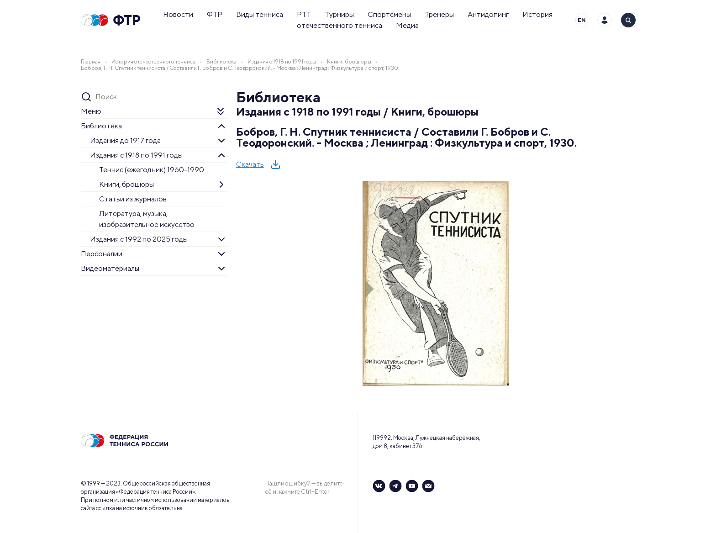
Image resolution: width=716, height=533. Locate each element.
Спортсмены (389, 14)
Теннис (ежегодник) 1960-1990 (151, 169)
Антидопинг (488, 14)
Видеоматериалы (110, 268)
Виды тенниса (259, 14)
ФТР (214, 14)
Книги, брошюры (126, 184)
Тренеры (439, 14)
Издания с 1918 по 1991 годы (136, 155)
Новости (178, 14)
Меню (91, 111)
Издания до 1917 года (125, 140)
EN (582, 19)
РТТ (304, 14)
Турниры (339, 14)
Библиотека (101, 125)
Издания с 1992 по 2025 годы (139, 239)
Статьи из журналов (133, 199)
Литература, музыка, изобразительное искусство (147, 219)
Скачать (250, 164)
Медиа (407, 25)
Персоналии (101, 253)
